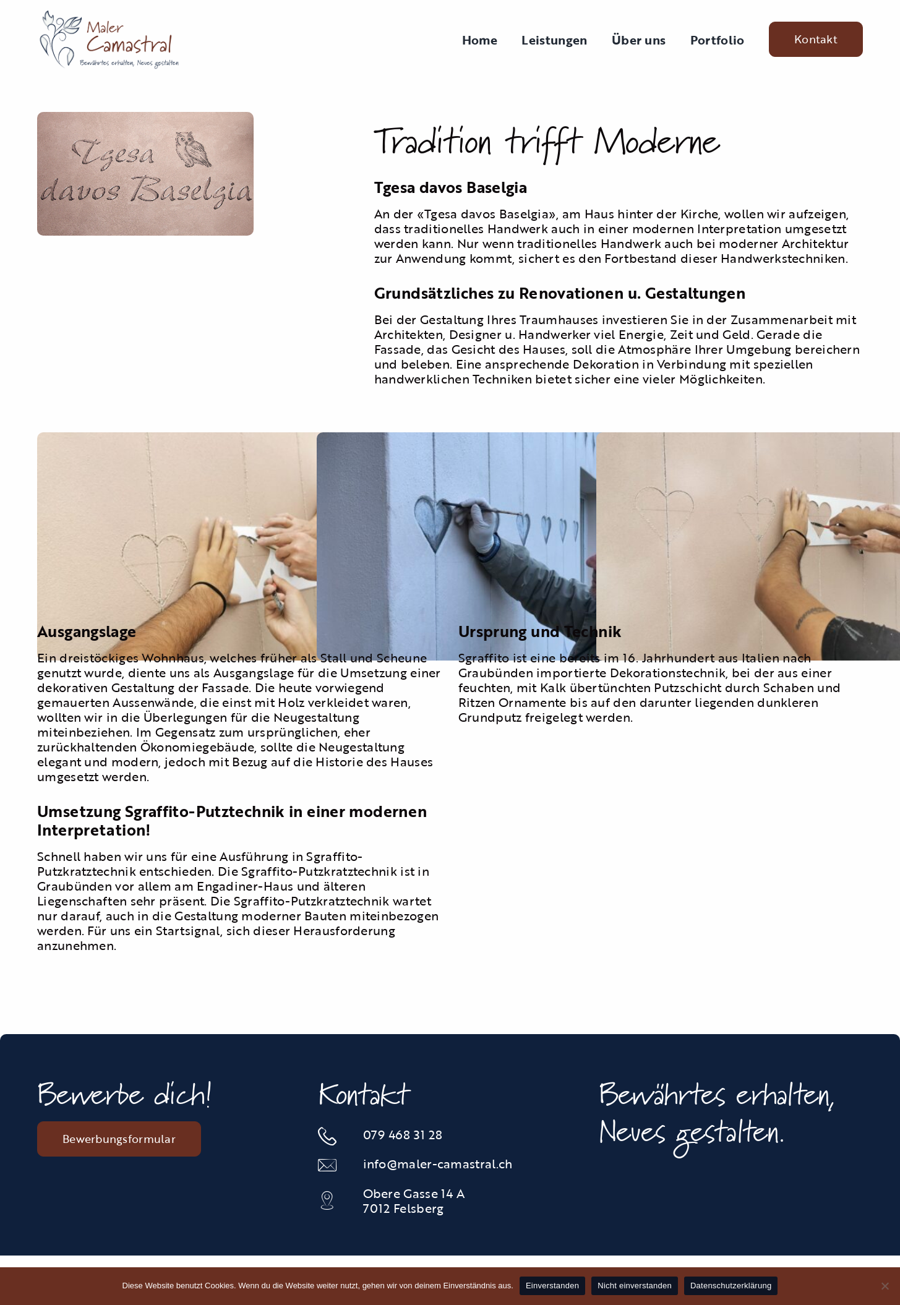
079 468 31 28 (403, 1134)
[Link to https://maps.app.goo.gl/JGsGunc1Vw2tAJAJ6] (333, 1200)
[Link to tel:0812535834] (333, 1136)
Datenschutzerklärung (730, 1285)
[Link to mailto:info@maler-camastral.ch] (333, 1165)
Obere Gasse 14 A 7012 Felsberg (414, 1200)
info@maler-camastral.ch (438, 1163)
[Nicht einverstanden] (884, 1286)
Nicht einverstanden (635, 1285)
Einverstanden (552, 1285)
